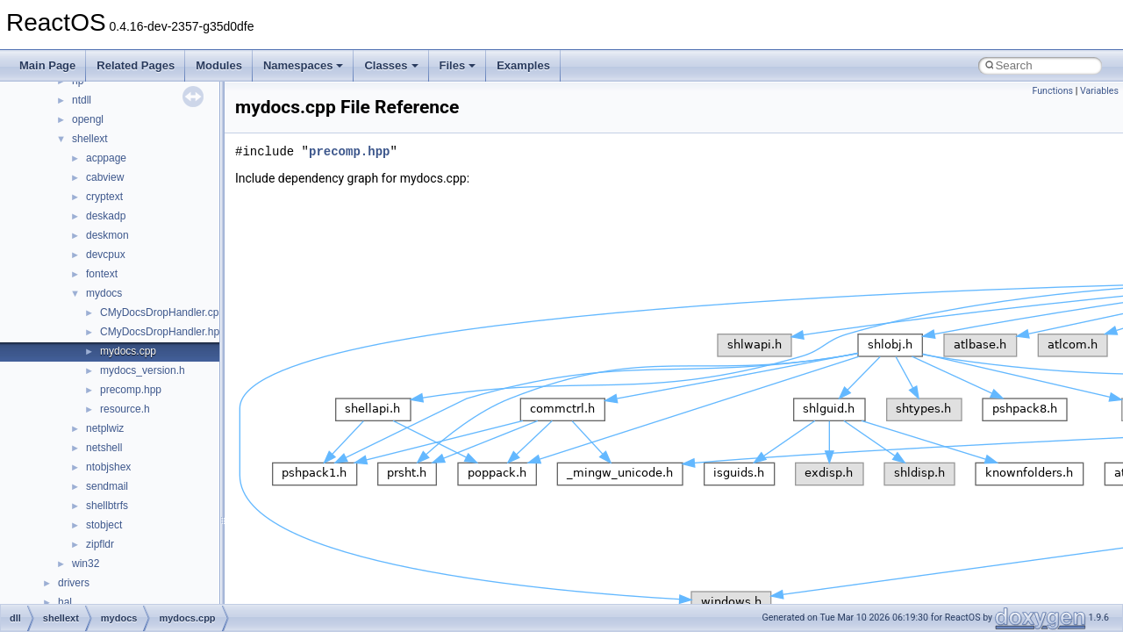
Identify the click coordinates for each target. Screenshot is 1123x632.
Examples (523, 65)
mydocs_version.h (142, 370)
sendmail (107, 486)
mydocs (104, 293)
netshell (104, 448)
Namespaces (303, 65)
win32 (85, 563)
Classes (391, 65)
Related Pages (136, 65)
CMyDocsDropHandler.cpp (162, 312)
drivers (73, 583)
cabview (105, 177)
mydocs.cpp (128, 351)
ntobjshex (108, 467)
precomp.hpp (130, 390)
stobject (104, 525)
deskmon (107, 235)
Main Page (47, 65)
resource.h (125, 409)
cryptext (104, 196)
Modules (219, 65)
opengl (88, 119)
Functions (1052, 91)
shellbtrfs (107, 505)
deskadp (105, 216)
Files (458, 65)
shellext (90, 139)
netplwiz (105, 428)
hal (65, 602)
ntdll (81, 100)
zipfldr (100, 544)
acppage (106, 158)
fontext (102, 274)
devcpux (105, 254)
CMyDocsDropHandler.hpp (162, 332)
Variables (1099, 91)
